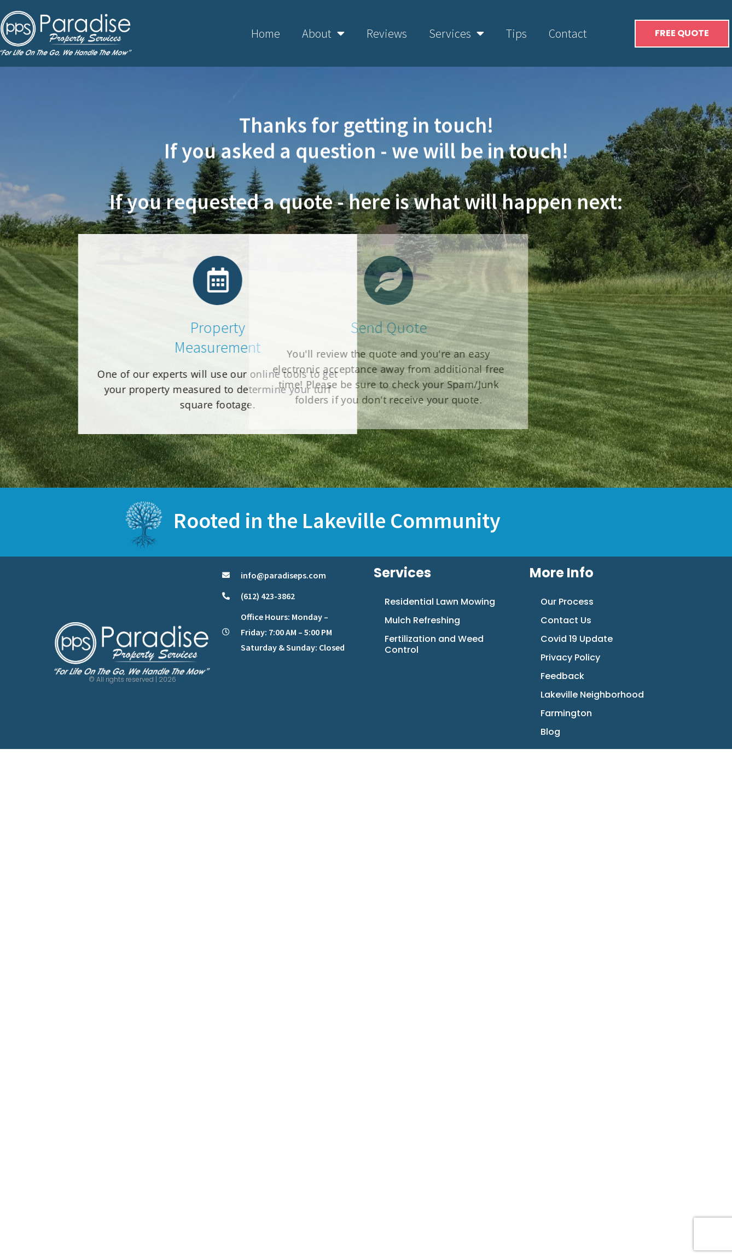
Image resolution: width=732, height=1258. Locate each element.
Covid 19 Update (577, 639)
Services (456, 33)
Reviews (387, 33)
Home (265, 33)
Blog (550, 731)
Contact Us (566, 620)
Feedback (562, 676)
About (323, 33)
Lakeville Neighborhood (592, 694)
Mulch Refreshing (422, 620)
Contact (568, 33)
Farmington (566, 713)
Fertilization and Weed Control (434, 644)
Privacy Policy (570, 657)
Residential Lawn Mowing (440, 601)
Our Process (567, 601)
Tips (516, 33)
